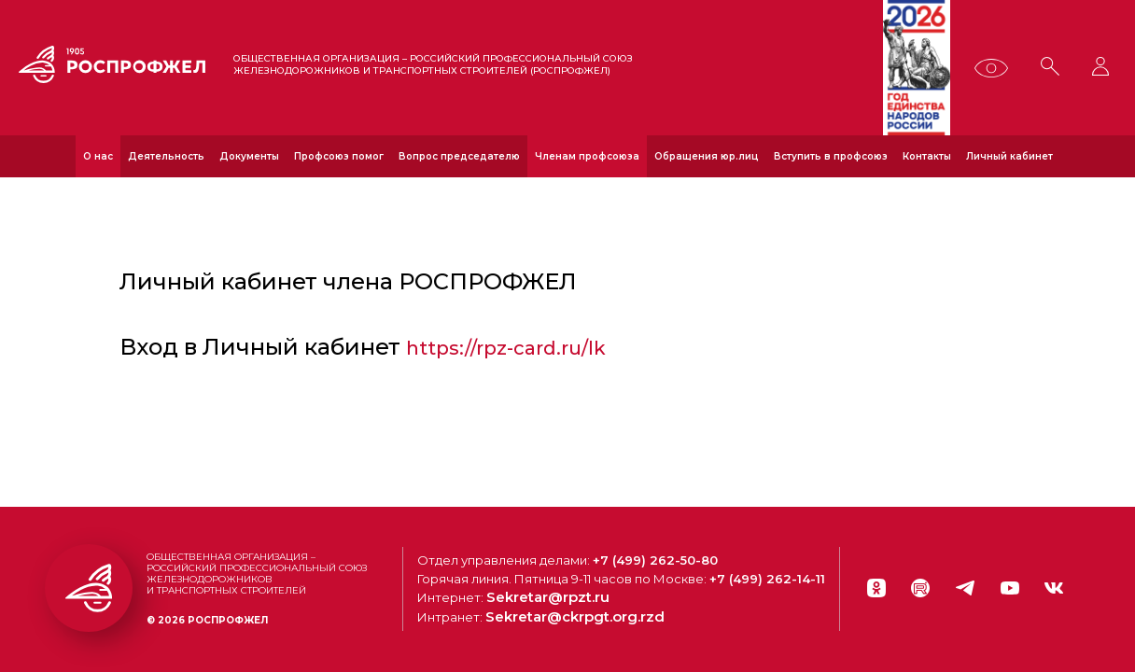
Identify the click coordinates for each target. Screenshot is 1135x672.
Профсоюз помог (339, 156)
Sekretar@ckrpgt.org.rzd (588, 620)
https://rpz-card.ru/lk (519, 349)
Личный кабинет (1009, 156)
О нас (98, 156)
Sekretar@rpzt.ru (563, 602)
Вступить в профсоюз (831, 156)
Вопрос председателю (459, 156)
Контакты (927, 156)
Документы (249, 156)
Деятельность (166, 156)
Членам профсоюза (587, 156)
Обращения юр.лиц (706, 156)
